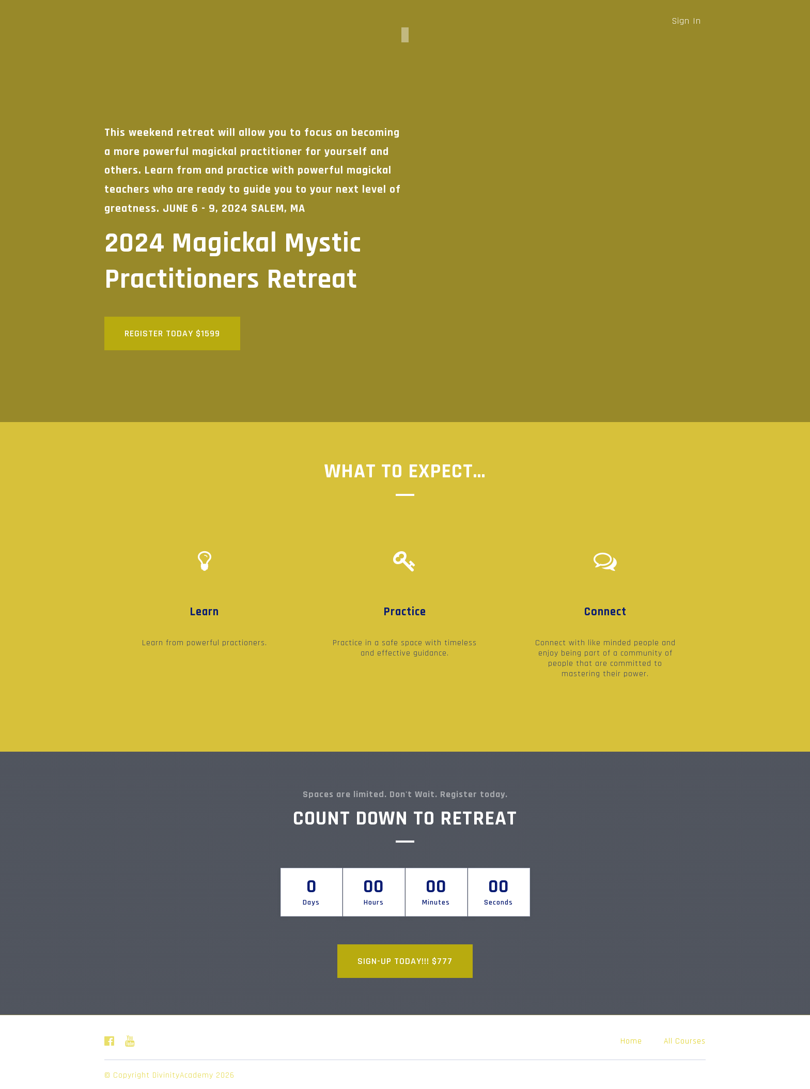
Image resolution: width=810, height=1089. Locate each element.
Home (631, 1039)
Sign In (686, 21)
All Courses (685, 1039)
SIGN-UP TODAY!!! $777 (405, 959)
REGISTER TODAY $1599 (172, 333)
